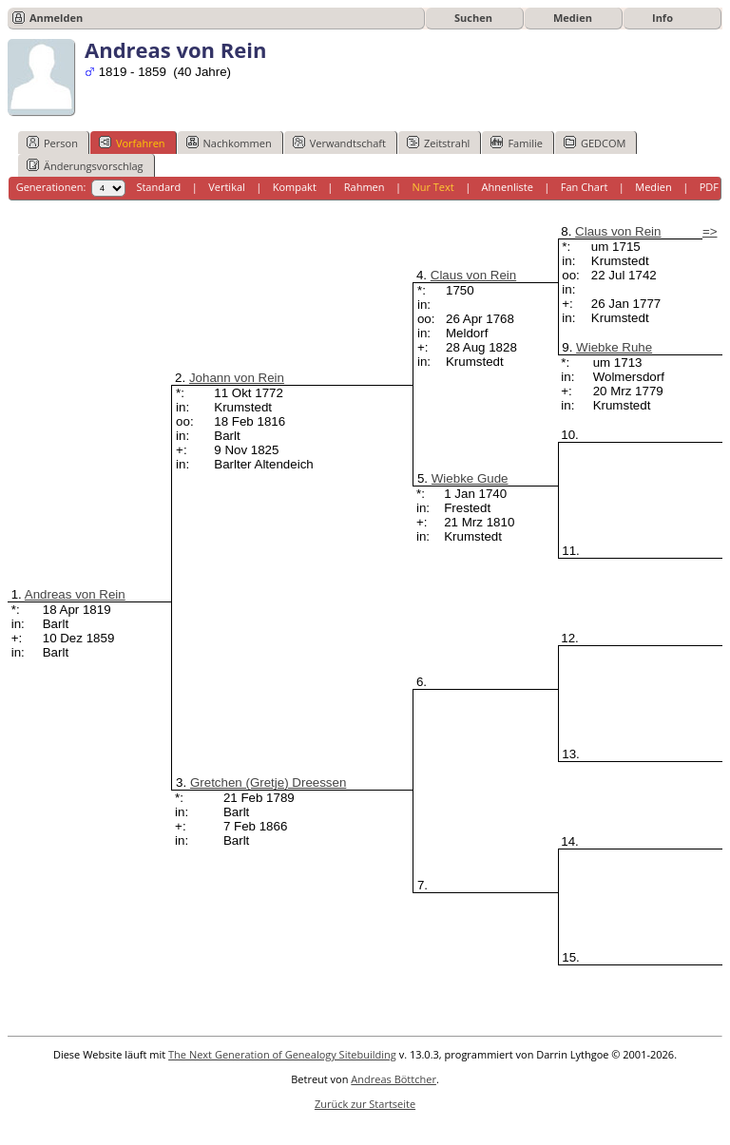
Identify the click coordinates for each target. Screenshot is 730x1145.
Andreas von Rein (75, 594)
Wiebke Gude (470, 478)
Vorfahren (132, 142)
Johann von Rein (236, 378)
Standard (158, 187)
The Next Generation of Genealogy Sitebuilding (282, 1054)
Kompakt (295, 187)
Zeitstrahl (438, 142)
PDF (709, 187)
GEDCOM (594, 142)
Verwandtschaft (339, 142)
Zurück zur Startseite (365, 1104)
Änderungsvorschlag (85, 165)
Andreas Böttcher (393, 1079)
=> (710, 231)
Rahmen (364, 187)
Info (662, 17)
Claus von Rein (473, 275)
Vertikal (226, 187)
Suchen (473, 17)
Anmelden (56, 17)
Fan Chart (584, 187)
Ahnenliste (507, 187)
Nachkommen (229, 142)
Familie (516, 142)
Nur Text (432, 187)
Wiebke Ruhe (614, 347)
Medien (572, 17)
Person (52, 142)
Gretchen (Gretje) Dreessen (268, 782)
